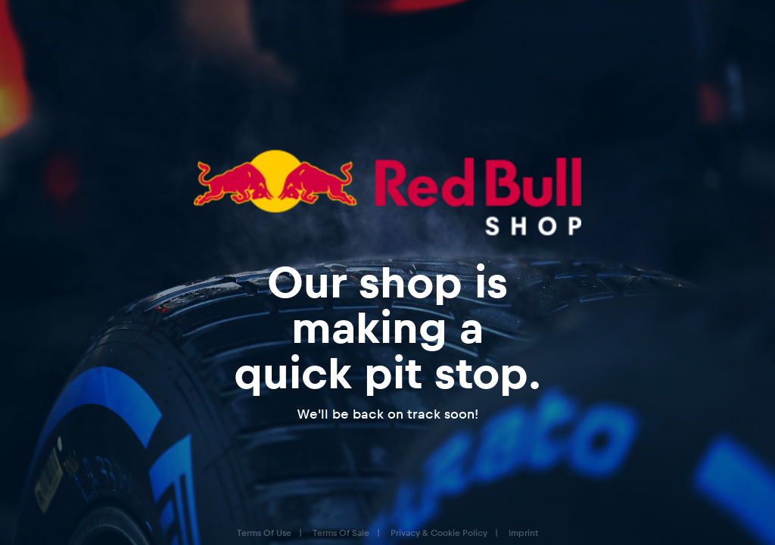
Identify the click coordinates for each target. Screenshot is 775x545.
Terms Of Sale (341, 532)
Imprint (523, 532)
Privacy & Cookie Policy (439, 532)
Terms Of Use (264, 532)
